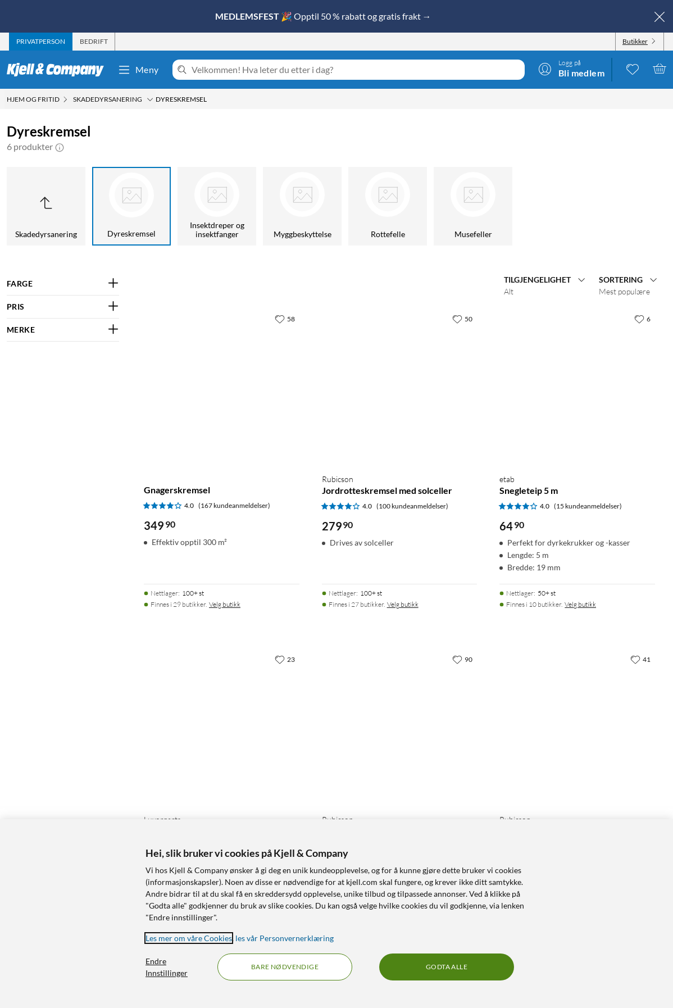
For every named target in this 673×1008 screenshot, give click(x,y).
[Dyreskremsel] (131, 206)
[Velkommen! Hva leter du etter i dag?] (356, 69)
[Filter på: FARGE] (63, 283)
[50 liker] (462, 318)
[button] (59, 146)
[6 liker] (642, 318)
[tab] (40, 42)
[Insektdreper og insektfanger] (217, 206)
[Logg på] (571, 68)
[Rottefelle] (387, 206)
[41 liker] (640, 659)
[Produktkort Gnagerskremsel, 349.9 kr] (221, 386)
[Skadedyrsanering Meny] (150, 99)
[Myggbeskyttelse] (302, 206)
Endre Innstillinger (166, 967)
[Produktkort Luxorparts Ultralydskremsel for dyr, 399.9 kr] (221, 726)
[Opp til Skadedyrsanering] (46, 206)
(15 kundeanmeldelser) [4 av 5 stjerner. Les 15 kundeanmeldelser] (588, 506)
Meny (138, 69)
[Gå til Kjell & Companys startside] (59, 69)
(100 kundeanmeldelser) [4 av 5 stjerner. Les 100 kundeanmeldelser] (412, 506)
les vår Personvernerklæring (284, 938)
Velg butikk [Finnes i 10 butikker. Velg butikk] (580, 604)
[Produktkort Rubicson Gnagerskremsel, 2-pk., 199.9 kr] (577, 726)
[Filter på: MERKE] (63, 330)
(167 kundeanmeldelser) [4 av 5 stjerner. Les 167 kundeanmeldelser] (234, 505)
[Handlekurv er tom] (659, 68)
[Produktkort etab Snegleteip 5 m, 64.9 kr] (577, 386)
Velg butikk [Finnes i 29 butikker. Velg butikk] (224, 604)
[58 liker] (285, 318)
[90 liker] (462, 659)
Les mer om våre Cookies (188, 938)
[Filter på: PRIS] (63, 307)
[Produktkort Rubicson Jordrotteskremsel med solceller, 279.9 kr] (399, 386)
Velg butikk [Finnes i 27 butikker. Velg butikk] (403, 604)
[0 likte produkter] (632, 68)
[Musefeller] (473, 206)
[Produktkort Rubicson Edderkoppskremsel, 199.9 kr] (399, 726)
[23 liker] (285, 659)
